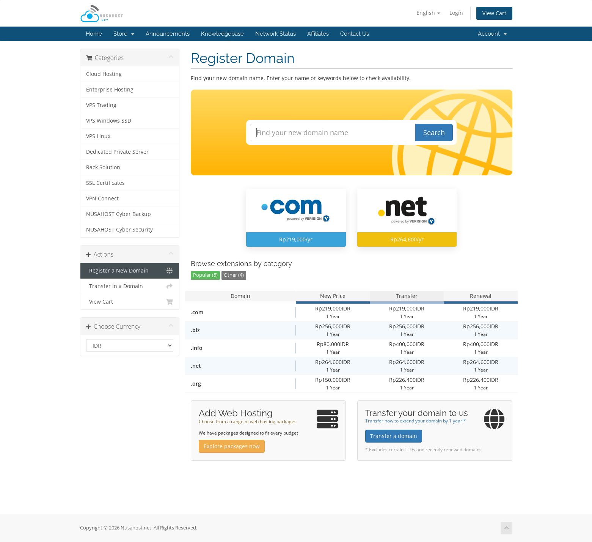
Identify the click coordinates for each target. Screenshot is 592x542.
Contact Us (354, 33)
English (428, 12)
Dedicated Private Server (117, 151)
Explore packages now (232, 446)
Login (456, 12)
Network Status (275, 33)
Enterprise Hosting (109, 89)
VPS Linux (98, 136)
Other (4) (234, 275)
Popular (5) (205, 275)
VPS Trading (101, 105)
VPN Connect (102, 198)
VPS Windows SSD (108, 120)
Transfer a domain (393, 436)
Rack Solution (103, 167)
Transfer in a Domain (130, 286)
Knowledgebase (222, 33)
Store (123, 33)
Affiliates (318, 33)
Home (94, 33)
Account (492, 33)
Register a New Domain (130, 270)
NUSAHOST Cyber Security (119, 229)
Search (434, 132)
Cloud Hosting (104, 74)
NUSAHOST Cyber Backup (118, 214)
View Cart (494, 13)
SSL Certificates (105, 183)
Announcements (168, 33)
